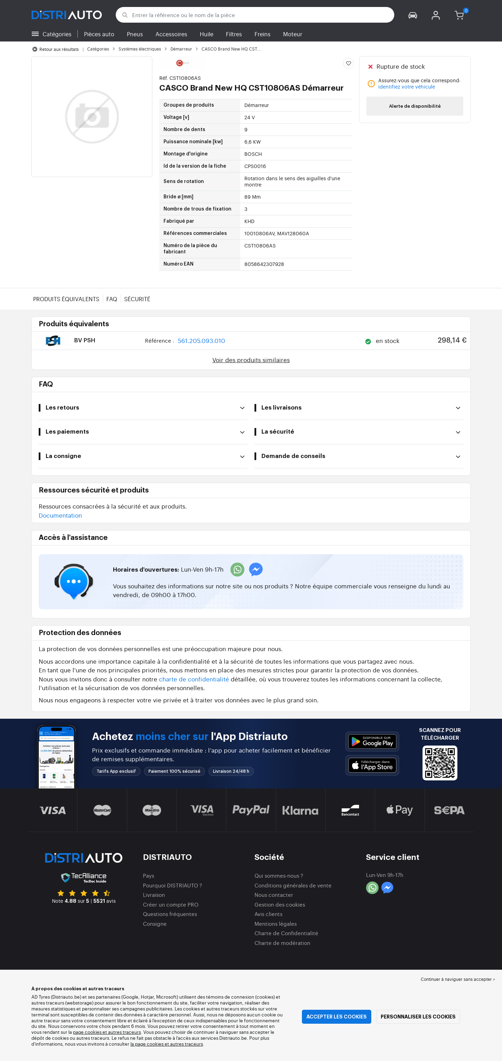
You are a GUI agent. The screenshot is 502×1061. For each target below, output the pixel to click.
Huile (206, 34)
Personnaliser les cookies (418, 1016)
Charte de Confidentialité (286, 933)
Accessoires (171, 34)
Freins (262, 34)
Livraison (154, 894)
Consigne (155, 923)
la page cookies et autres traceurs (166, 1044)
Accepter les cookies (336, 1016)
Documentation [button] (60, 515)
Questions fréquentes (170, 913)
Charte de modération (282, 942)
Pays (148, 875)
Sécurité (137, 299)
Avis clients (268, 913)
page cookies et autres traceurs (107, 1032)
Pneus (135, 34)
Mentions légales (275, 923)
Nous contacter (273, 894)
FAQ (111, 299)
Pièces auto (99, 34)
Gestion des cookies (279, 904)
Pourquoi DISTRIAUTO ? (172, 885)
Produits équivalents (66, 299)
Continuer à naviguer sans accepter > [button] (458, 979)
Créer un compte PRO (170, 904)
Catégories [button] (57, 34)
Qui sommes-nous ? (278, 875)
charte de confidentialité (194, 679)
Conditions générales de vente (293, 885)
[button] (412, 14)
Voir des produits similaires (251, 360)
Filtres (234, 34)
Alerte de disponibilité (415, 106)
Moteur (292, 34)
